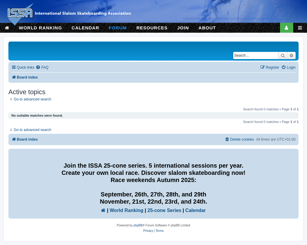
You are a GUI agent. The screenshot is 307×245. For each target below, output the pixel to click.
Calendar (195, 210)
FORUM (118, 27)
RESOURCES (152, 27)
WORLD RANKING (40, 27)
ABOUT (207, 27)
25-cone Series (164, 210)
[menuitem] (42, 68)
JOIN (183, 27)
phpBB (137, 225)
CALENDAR (85, 27)
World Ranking (127, 210)
